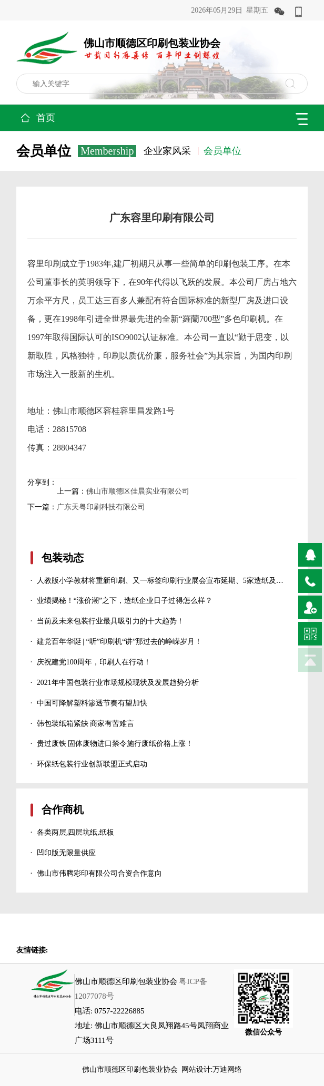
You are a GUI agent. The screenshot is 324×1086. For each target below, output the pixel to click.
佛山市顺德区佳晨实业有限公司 (137, 491)
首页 (45, 117)
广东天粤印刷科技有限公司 (101, 507)
